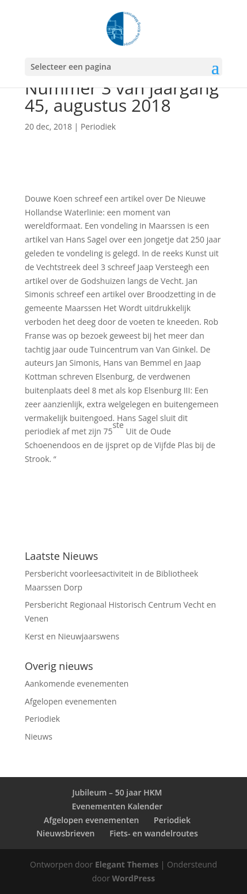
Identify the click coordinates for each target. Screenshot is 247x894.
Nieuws (38, 736)
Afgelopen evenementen (71, 701)
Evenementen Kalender (117, 806)
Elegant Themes (126, 864)
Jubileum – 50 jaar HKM (117, 792)
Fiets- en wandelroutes (153, 833)
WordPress (133, 878)
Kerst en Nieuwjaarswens (72, 636)
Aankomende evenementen (76, 683)
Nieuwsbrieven (65, 833)
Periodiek (98, 126)
